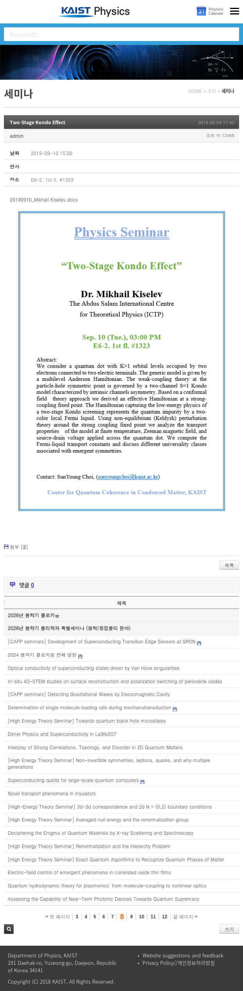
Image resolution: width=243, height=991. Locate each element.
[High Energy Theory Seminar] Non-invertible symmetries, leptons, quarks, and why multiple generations (109, 763)
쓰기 (229, 929)
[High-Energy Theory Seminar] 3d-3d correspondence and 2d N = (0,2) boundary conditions (110, 806)
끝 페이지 (185, 917)
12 (164, 917)
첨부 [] (19, 546)
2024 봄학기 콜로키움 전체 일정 (42, 654)
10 (141, 917)
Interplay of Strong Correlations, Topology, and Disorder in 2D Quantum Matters (95, 747)
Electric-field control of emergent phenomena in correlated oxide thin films (89, 872)
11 (152, 917)
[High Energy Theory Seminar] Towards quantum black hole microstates (87, 720)
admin (16, 135)
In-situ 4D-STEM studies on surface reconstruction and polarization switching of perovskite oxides (115, 681)
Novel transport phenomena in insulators (52, 793)
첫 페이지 (57, 917)
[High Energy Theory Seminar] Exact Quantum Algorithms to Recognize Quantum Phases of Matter (116, 859)
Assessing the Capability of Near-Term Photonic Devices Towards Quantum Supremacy (103, 898)
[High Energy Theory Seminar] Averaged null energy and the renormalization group (98, 819)
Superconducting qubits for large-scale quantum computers (73, 780)
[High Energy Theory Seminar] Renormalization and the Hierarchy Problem (89, 846)
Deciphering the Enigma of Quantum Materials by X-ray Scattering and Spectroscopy (100, 832)
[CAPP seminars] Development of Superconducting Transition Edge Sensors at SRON (101, 641)
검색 (9, 929)
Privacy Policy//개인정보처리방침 (179, 962)
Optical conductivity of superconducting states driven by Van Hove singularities (93, 667)
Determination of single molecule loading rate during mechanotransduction (89, 707)
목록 (229, 565)
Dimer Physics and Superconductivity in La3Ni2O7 (62, 733)
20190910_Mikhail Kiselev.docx (44, 199)
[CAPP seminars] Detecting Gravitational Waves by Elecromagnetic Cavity (89, 694)
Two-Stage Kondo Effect (37, 122)
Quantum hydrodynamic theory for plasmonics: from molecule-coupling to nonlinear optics (107, 885)
